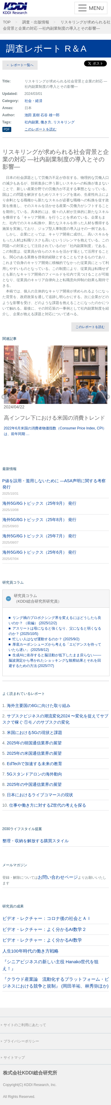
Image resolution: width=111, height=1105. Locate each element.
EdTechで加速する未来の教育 (34, 763)
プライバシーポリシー (21, 1041)
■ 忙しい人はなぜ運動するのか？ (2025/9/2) (44, 639)
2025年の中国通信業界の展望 (34, 784)
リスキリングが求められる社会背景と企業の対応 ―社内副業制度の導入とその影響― (56, 25)
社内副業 (32, 122)
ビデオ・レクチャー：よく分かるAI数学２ (44, 929)
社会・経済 (33, 101)
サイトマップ (14, 1057)
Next (107, 397)
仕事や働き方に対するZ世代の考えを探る (47, 805)
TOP (7, 22)
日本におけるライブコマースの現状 (40, 794)
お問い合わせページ (58, 877)
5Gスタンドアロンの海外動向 (34, 774)
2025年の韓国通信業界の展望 (34, 743)
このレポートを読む (41, 129)
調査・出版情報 (35, 22)
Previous (4, 397)
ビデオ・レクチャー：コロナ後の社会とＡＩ (46, 918)
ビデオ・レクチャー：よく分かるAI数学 (42, 939)
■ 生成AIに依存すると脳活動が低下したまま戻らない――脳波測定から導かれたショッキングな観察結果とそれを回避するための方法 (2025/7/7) (55, 660)
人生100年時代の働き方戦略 (30, 950)
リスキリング (64, 122)
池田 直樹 (32, 115)
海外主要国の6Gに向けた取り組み (38, 705)
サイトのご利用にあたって (25, 1025)
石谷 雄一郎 (50, 115)
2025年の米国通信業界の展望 (34, 753)
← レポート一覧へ (20, 65)
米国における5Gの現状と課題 (34, 732)
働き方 (46, 122)
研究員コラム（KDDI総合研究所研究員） (38, 598)
